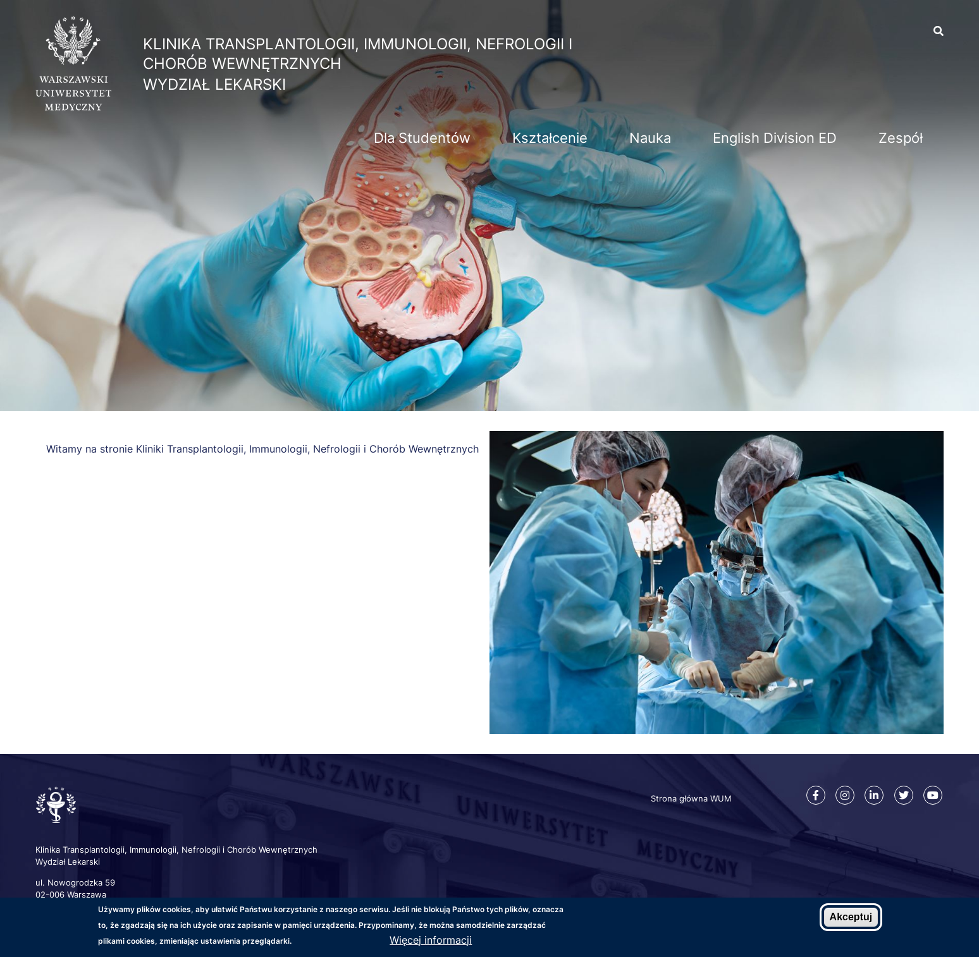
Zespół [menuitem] (900, 138)
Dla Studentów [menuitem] (422, 138)
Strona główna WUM (691, 798)
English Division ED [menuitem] (775, 138)
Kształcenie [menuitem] (550, 138)
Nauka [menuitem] (650, 138)
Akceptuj (851, 917)
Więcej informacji (431, 940)
